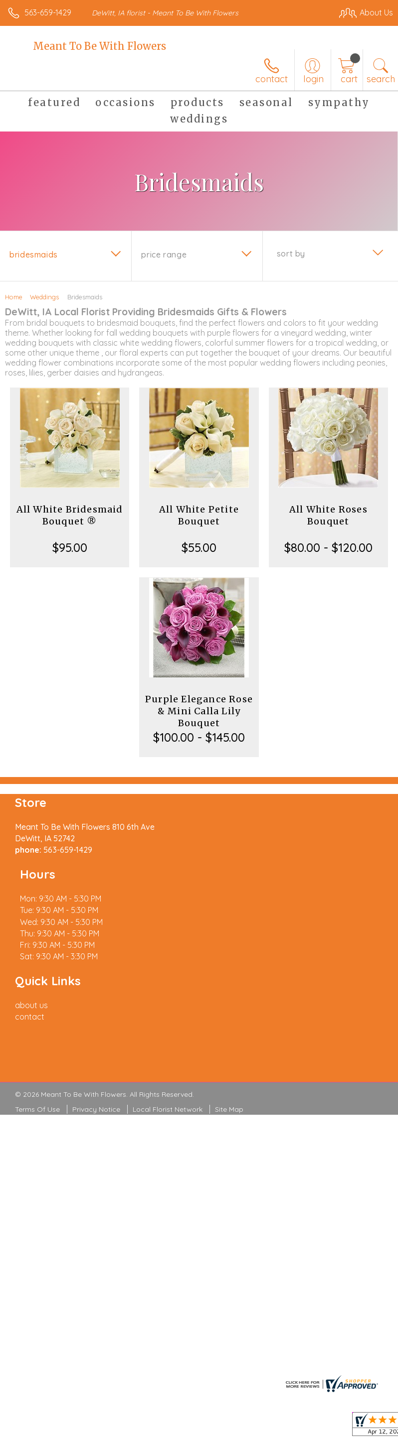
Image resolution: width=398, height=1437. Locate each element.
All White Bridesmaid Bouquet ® (69, 515)
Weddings (44, 297)
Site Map (229, 1063)
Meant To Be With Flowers (99, 46)
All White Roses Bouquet (328, 515)
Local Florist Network (167, 1063)
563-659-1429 (47, 12)
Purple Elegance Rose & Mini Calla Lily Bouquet (199, 711)
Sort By (291, 254)
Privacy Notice (96, 1063)
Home (13, 297)
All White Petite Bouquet (199, 515)
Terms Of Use (37, 1063)
